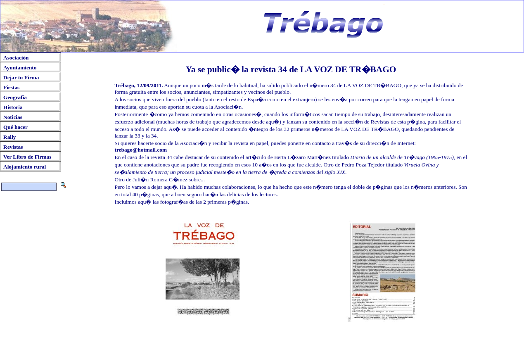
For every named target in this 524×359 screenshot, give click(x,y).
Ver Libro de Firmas (27, 157)
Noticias (12, 117)
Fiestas (11, 87)
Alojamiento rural (24, 167)
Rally (9, 137)
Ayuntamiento (19, 67)
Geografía (15, 97)
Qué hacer (15, 127)
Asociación (15, 58)
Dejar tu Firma (21, 77)
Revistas (13, 147)
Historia (13, 107)
